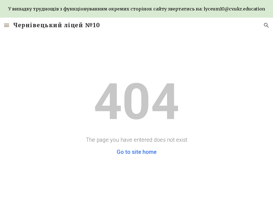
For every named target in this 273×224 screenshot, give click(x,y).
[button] (6, 25)
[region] (136, 9)
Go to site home (137, 152)
